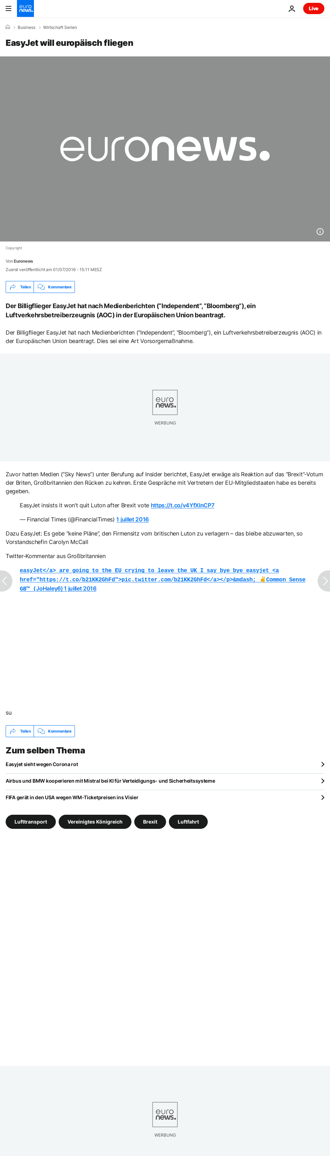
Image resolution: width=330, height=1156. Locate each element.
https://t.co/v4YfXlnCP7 (182, 505)
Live (314, 8)
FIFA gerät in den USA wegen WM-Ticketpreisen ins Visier (72, 795)
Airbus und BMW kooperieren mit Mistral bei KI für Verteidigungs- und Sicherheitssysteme (110, 779)
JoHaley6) (162, 579)
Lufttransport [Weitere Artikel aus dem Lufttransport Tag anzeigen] (30, 819)
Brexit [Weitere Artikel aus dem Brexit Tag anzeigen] (150, 819)
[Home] (8, 27)
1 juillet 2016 (132, 519)
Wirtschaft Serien (60, 27)
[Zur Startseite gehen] (25, 8)
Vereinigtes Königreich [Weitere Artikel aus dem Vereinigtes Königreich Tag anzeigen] (95, 819)
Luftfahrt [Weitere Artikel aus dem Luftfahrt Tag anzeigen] (188, 819)
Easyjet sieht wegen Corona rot (42, 762)
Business (26, 27)
